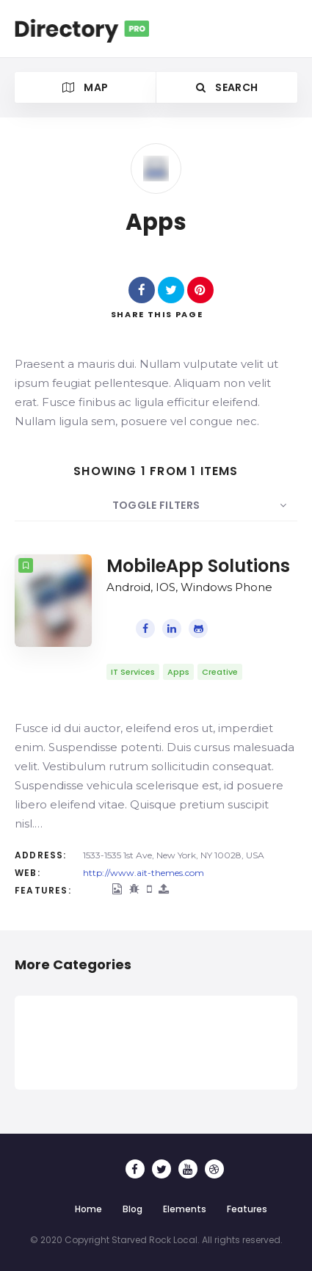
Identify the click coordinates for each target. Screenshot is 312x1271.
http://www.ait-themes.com (143, 872)
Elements (184, 1209)
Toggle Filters (156, 505)
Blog (132, 1209)
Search (227, 87)
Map (85, 87)
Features (247, 1209)
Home (88, 1209)
